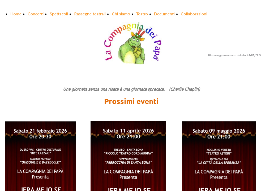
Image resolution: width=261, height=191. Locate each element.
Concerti (36, 13)
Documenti (164, 13)
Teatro (142, 13)
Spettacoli (59, 13)
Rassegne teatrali (90, 13)
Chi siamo (121, 13)
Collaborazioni (194, 13)
